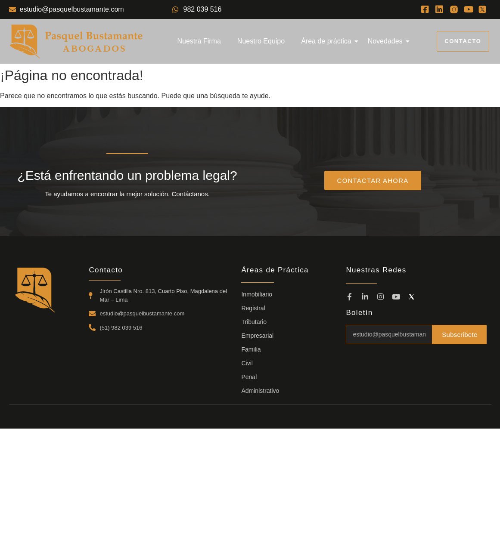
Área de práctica (328, 41)
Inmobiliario (256, 294)
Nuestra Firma (198, 41)
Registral (253, 308)
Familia (251, 349)
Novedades (387, 41)
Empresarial (257, 335)
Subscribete (459, 334)
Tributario (254, 321)
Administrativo (260, 390)
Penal (249, 376)
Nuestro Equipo (261, 41)
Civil (246, 363)
